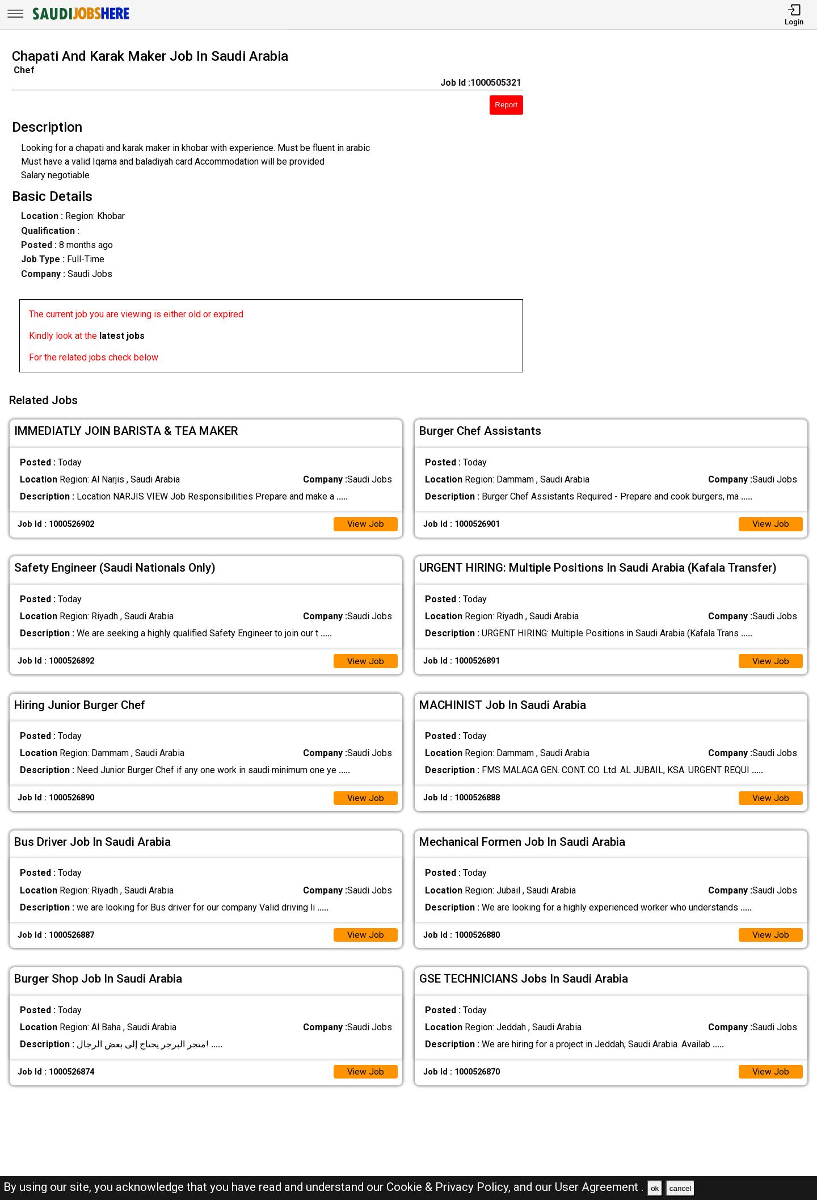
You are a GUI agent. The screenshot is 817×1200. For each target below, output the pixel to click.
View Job (365, 521)
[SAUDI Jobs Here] (80, 19)
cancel (680, 1188)
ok (655, 1188)
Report (506, 104)
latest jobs (122, 335)
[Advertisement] (680, 214)
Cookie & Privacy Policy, (449, 1187)
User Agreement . (599, 1187)
